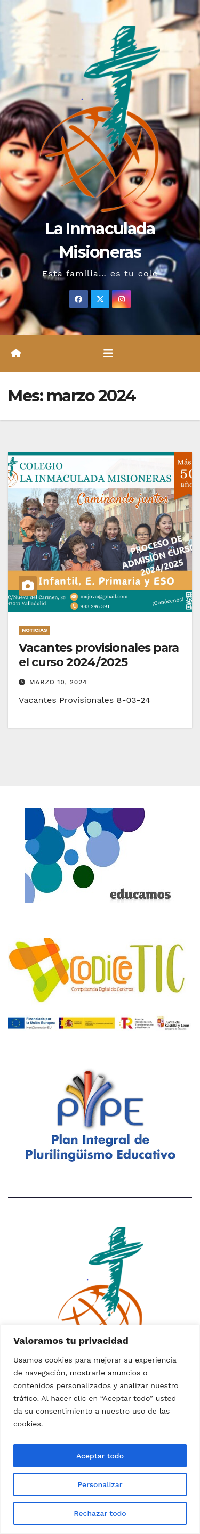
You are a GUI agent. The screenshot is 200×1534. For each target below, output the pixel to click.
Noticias (34, 630)
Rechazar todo (100, 1513)
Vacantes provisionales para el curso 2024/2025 (99, 655)
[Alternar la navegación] (108, 353)
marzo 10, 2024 (58, 682)
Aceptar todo (100, 1455)
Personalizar (99, 1484)
